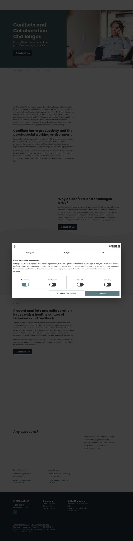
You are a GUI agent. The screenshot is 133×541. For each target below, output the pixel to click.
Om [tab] (103, 253)
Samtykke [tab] (30, 253)
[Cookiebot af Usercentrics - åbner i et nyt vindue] (109, 246)
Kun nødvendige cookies (66, 293)
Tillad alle (102, 293)
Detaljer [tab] (66, 253)
